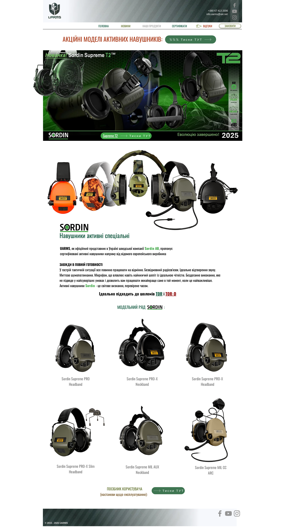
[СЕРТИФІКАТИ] (179, 26)
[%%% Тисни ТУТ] (190, 39)
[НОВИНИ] (126, 26)
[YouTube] (234, 11)
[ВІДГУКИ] (208, 26)
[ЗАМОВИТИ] (230, 26)
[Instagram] (234, 17)
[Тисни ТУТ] (126, 135)
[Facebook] (234, 5)
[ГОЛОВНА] (103, 26)
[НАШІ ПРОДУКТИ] (151, 26)
